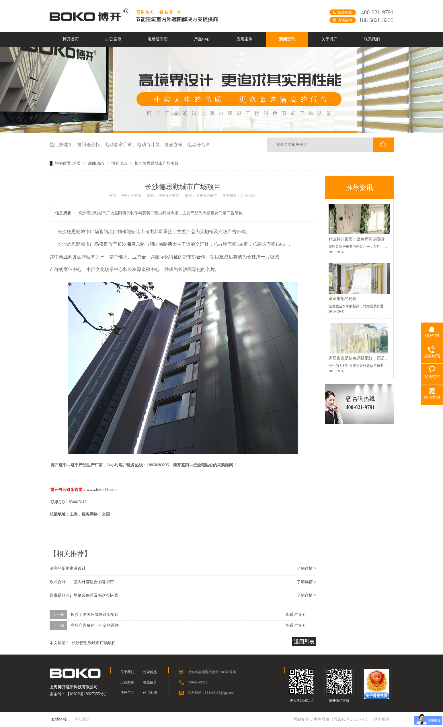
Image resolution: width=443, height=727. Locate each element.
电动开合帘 (198, 144)
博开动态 (119, 163)
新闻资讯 (287, 39)
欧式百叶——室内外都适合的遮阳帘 (82, 582)
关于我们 (127, 672)
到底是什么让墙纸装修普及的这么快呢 (84, 595)
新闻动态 (96, 163)
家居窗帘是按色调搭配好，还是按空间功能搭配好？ (375, 358)
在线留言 (150, 682)
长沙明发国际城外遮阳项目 (95, 614)
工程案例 (127, 682)
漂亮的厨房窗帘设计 (68, 568)
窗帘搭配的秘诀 (343, 298)
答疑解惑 (150, 672)
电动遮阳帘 (158, 39)
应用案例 (245, 39)
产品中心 (202, 39)
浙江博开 (83, 719)
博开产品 (127, 693)
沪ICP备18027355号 (87, 694)
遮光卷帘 (175, 144)
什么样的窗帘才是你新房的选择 (357, 239)
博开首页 (71, 39)
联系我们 (372, 39)
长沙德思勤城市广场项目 (156, 163)
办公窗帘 (113, 39)
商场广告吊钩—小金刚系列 (95, 625)
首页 (77, 163)
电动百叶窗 (150, 144)
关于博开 (329, 39)
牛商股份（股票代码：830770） (341, 719)
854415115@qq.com (219, 693)
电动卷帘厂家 (121, 144)
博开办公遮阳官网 (66, 490)
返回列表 (304, 642)
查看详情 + (295, 614)
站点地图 (150, 693)
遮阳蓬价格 (91, 144)
